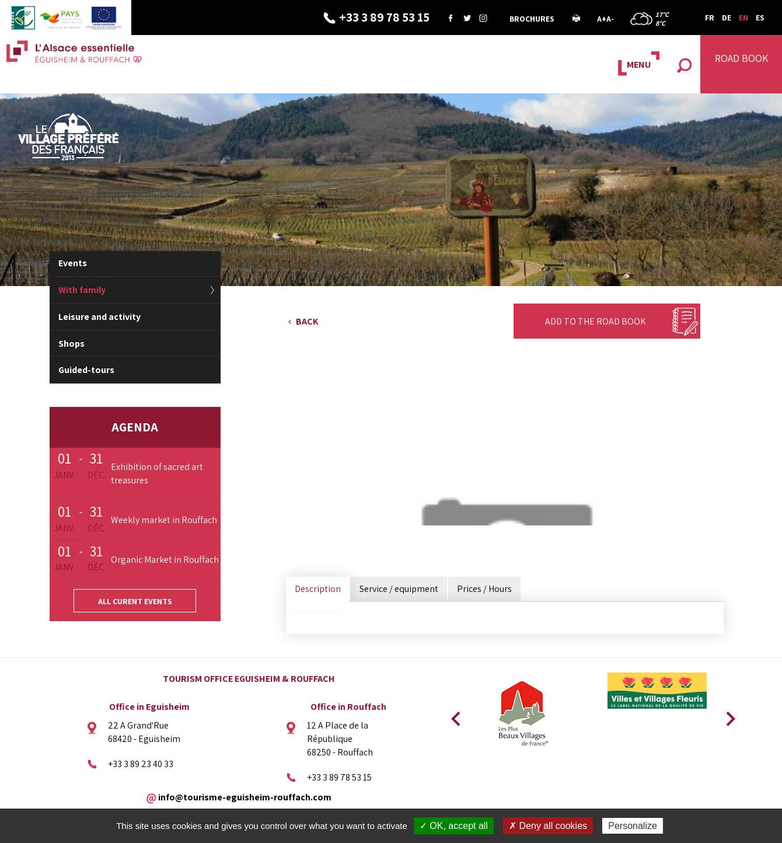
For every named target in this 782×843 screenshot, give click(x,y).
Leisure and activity (99, 317)
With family (82, 290)
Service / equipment (398, 589)
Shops (71, 343)
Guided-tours (86, 370)
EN (743, 17)
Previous (454, 715)
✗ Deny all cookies (548, 826)
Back (307, 321)
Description (318, 589)
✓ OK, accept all (454, 826)
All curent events (135, 601)
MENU (639, 64)
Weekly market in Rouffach (164, 520)
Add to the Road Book (595, 321)
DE (726, 17)
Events (72, 263)
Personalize (632, 826)
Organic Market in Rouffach (165, 559)
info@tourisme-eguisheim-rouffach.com (244, 796)
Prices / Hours (484, 589)
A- (610, 18)
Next (726, 715)
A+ (601, 18)
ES (760, 17)
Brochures (531, 18)
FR (709, 17)
